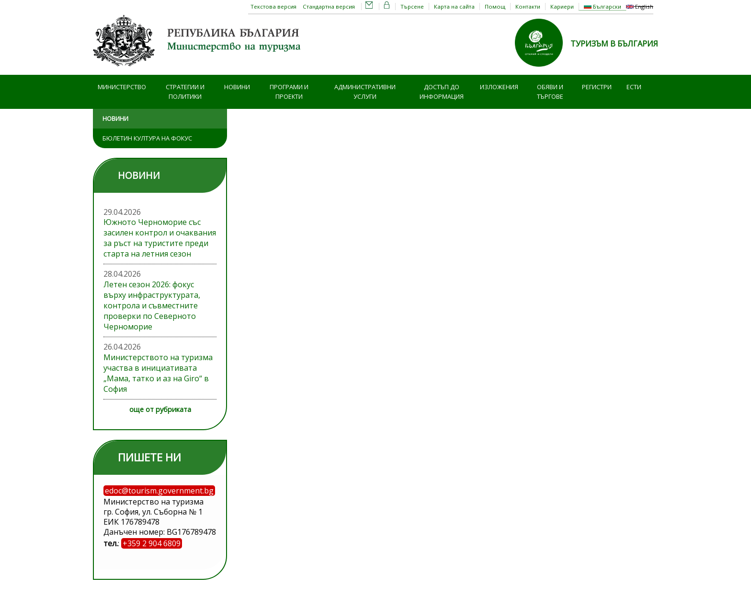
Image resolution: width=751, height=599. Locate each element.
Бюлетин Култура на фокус (147, 138)
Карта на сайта (454, 6)
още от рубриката (160, 409)
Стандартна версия (329, 6)
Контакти (527, 6)
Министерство (122, 86)
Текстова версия (273, 6)
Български (602, 6)
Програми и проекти (289, 91)
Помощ (495, 6)
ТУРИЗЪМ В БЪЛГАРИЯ (614, 43)
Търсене (412, 6)
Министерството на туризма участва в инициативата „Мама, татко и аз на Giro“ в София (158, 373)
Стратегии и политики (185, 91)
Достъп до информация (442, 91)
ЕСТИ (633, 86)
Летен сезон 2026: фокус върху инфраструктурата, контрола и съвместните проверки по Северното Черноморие (151, 305)
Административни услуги (365, 91)
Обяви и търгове (550, 91)
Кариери (562, 6)
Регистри (597, 86)
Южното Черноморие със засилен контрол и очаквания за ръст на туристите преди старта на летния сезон (159, 238)
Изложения (499, 86)
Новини (237, 86)
